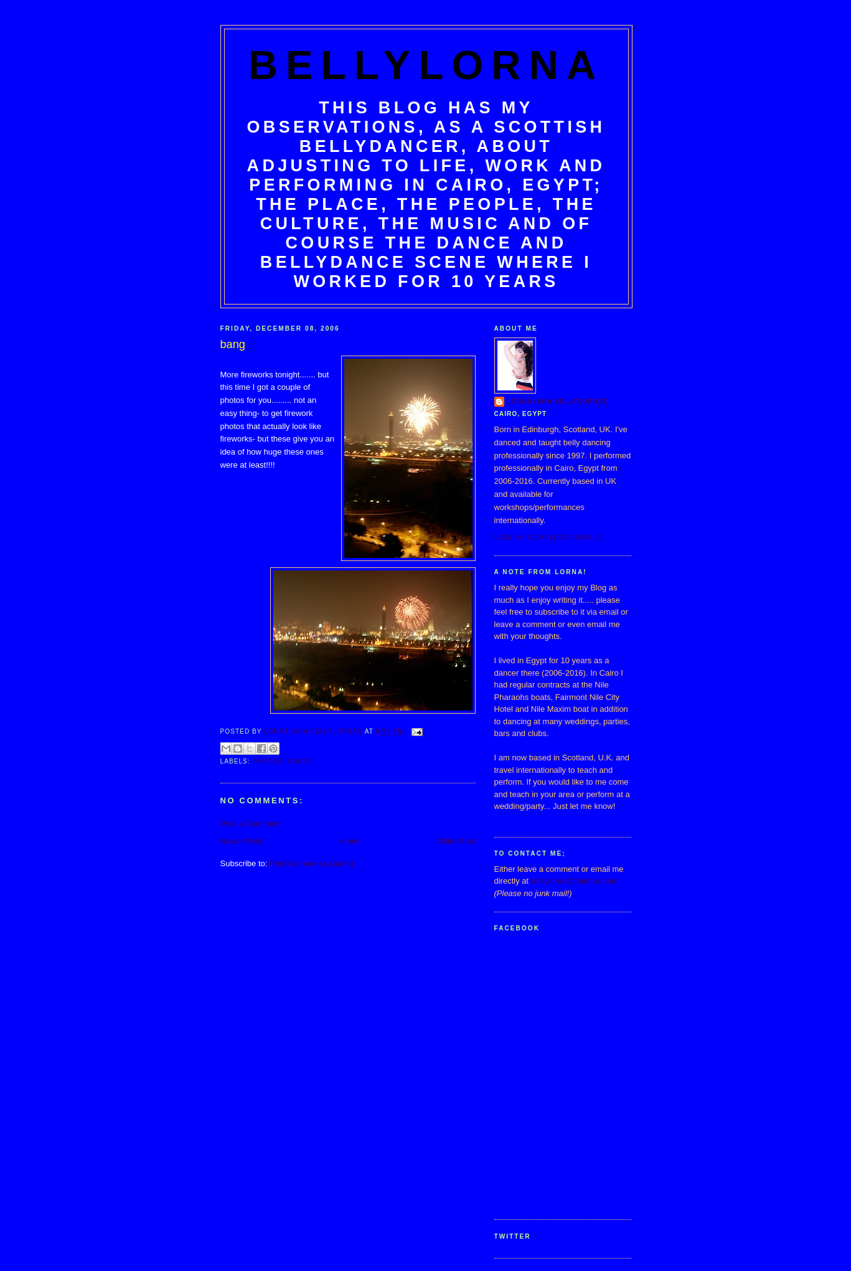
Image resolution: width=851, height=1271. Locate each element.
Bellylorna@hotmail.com (574, 881)
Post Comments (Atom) (312, 863)
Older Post (456, 841)
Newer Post (241, 841)
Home (349, 841)
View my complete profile (548, 537)
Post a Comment (250, 823)
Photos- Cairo (282, 761)
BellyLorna (426, 65)
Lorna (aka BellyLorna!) (558, 401)
